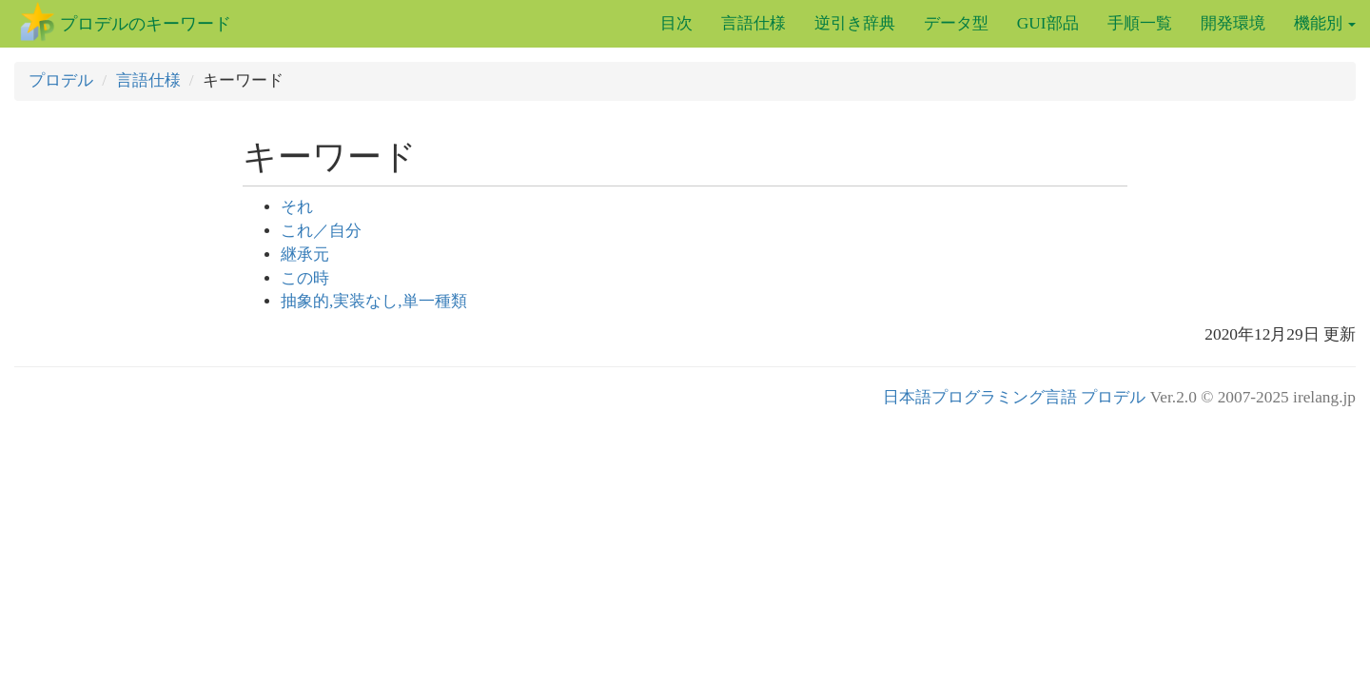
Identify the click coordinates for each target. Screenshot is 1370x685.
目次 (676, 23)
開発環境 (1233, 23)
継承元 (305, 254)
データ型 (956, 23)
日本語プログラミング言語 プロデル (1014, 397)
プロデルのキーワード (145, 23)
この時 (305, 278)
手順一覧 (1139, 23)
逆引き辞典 (854, 23)
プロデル (61, 80)
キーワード (330, 157)
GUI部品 (1048, 23)
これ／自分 (321, 231)
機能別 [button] (1325, 23)
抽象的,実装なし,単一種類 (374, 301)
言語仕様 (753, 23)
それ (297, 207)
